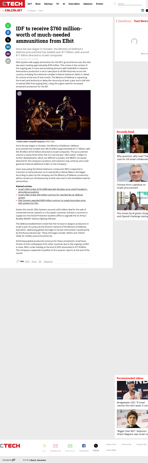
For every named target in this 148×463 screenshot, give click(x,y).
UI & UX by (34, 460)
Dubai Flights (111, 450)
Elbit (27, 261)
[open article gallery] (53, 115)
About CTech (111, 444)
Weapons (48, 261)
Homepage (31, 10)
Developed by (9, 460)
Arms (34, 261)
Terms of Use (126, 444)
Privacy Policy (142, 444)
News (41, 10)
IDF (40, 261)
